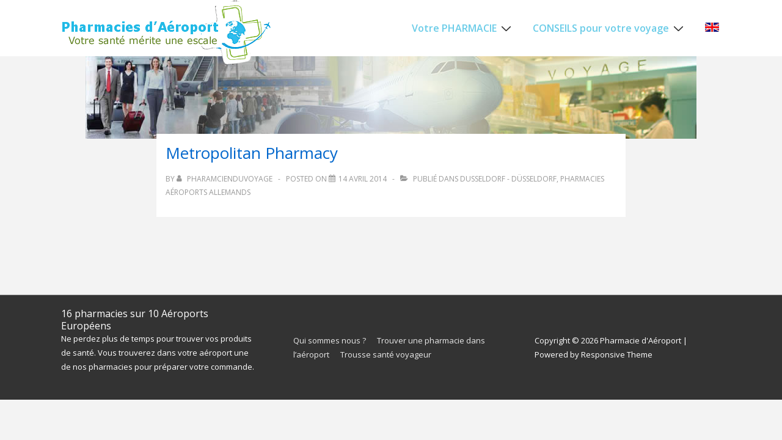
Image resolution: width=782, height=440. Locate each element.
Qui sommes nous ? (329, 340)
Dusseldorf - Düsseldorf (508, 179)
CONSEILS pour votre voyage (610, 27)
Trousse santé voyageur (385, 354)
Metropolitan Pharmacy (252, 153)
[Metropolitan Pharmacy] (362, 179)
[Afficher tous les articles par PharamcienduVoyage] (225, 179)
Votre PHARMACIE (463, 27)
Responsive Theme (616, 354)
